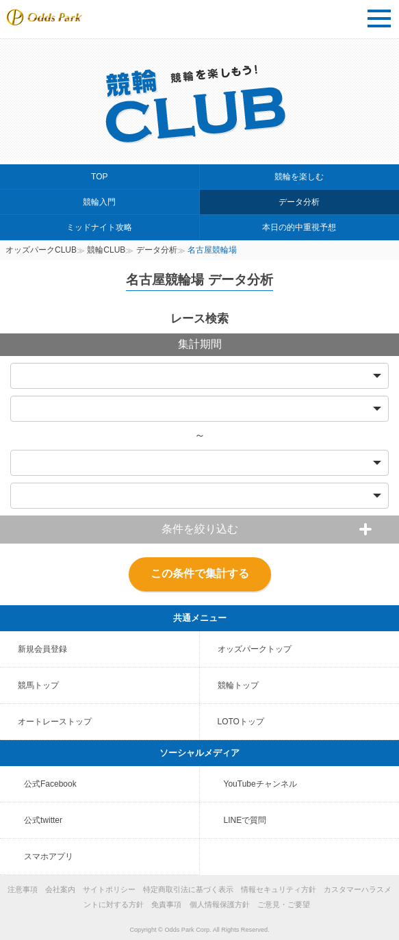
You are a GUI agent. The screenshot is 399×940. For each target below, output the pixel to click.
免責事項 (166, 904)
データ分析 (299, 202)
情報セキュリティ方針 (278, 889)
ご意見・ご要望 (283, 904)
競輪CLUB (106, 250)
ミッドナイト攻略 (99, 227)
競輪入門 (99, 202)
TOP (99, 176)
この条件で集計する (200, 573)
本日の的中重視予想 (299, 227)
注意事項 (23, 889)
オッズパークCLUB (41, 250)
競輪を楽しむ (299, 176)
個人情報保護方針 (220, 904)
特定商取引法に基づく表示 (188, 889)
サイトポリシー (109, 889)
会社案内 (60, 889)
